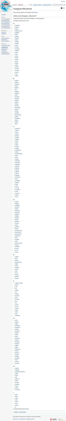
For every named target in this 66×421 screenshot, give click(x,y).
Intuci (16, 403)
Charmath (17, 162)
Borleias (17, 113)
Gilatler (16, 345)
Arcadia (17, 66)
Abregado (17, 25)
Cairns (16, 132)
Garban (17, 332)
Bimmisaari (17, 107)
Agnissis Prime (18, 30)
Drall (16, 241)
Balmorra (17, 84)
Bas (16, 89)
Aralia (16, 65)
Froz (16, 313)
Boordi (16, 109)
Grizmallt (17, 358)
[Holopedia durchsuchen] (58, 5)
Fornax (16, 306)
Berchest (17, 96)
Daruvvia (17, 212)
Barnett (16, 87)
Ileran (16, 396)
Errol (16, 271)
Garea (16, 334)
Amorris (17, 47)
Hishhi (16, 380)
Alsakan (17, 43)
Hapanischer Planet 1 (20, 371)
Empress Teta (18, 262)
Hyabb (16, 388)
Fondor (16, 304)
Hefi (16, 377)
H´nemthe (17, 389)
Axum (16, 74)
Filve (16, 297)
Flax (16, 302)
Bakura (16, 80)
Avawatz (17, 70)
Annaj (16, 54)
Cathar (16, 152)
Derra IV (17, 223)
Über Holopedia (22, 419)
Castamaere (18, 150)
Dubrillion (17, 246)
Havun (16, 375)
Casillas (17, 148)
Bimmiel (17, 105)
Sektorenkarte (22, 412)
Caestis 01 (17, 128)
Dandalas (17, 205)
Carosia (17, 146)
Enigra (16, 264)
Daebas (17, 203)
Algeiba (17, 36)
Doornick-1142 (18, 230)
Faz (16, 288)
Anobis (16, 57)
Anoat (16, 56)
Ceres (16, 157)
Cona (16, 178)
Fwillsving (17, 315)
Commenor (17, 177)
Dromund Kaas (18, 243)
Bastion (17, 91)
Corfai (16, 184)
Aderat (16, 29)
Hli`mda (17, 382)
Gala (16, 320)
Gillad (16, 347)
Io (15, 407)
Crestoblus (17, 189)
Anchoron (17, 48)
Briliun (16, 120)
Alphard (17, 41)
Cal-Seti (17, 134)
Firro (16, 301)
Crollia (16, 191)
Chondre (17, 168)
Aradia (16, 63)
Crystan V (17, 193)
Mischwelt (34, 12)
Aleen (16, 34)
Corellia (17, 182)
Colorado (17, 175)
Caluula (17, 135)
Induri (16, 399)
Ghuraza (17, 343)
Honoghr (17, 384)
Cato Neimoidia (18, 153)
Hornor (16, 386)
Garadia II (17, 331)
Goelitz (16, 350)
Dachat (16, 201)
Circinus (17, 169)
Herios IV (17, 379)
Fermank (17, 295)
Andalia (17, 50)
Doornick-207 (18, 232)
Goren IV (17, 352)
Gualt (16, 359)
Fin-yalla (17, 299)
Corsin (16, 186)
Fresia (16, 311)
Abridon (17, 27)
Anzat (16, 61)
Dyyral (16, 252)
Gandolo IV (17, 327)
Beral (16, 95)
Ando (16, 52)
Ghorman (17, 341)
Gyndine (17, 363)
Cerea (16, 155)
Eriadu (16, 269)
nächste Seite (25, 20)
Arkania (17, 68)
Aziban (16, 75)
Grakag (17, 356)
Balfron (16, 82)
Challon (17, 159)
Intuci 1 (16, 405)
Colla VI (17, 173)
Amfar (16, 45)
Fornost (17, 308)
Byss (16, 123)
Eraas (16, 265)
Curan (16, 196)
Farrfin (16, 284)
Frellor (16, 310)
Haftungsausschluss (30, 419)
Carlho (16, 144)
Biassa (16, 104)
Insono (16, 401)
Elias (16, 258)
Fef (16, 292)
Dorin (16, 237)
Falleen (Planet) (19, 283)
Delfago (17, 216)
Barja (16, 86)
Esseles (17, 276)
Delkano (17, 217)
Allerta (16, 39)
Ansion (16, 59)
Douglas (17, 239)
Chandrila (17, 160)
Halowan (17, 370)
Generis (17, 340)
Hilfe (62, 8)
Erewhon (17, 267)
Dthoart (17, 244)
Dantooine (17, 210)
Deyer (16, 225)
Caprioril (17, 139)
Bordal (16, 111)
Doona (16, 228)
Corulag (17, 187)
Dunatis (17, 248)
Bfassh (16, 102)
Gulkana (17, 361)
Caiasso (17, 130)
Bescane (17, 98)
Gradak (17, 354)
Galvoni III (17, 325)
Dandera (17, 207)
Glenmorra (17, 349)
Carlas (16, 143)
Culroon (17, 195)
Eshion (16, 274)
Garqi (16, 336)
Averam (17, 72)
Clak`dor (17, 171)
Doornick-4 (17, 235)
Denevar (17, 221)
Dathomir (17, 214)
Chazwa (17, 166)
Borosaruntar (18, 114)
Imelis (16, 398)
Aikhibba (17, 32)
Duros (16, 250)
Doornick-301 (18, 234)
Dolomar (17, 226)
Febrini (16, 290)
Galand (16, 322)
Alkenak (17, 38)
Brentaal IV (17, 118)
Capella (17, 137)
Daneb (16, 208)
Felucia (16, 293)
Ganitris (17, 329)
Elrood (16, 260)
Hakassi (17, 368)
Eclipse (16, 256)
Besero (16, 100)
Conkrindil (17, 180)
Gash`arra (17, 338)
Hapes (16, 373)
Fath (16, 286)
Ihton (16, 394)
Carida (16, 141)
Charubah (17, 164)
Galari (16, 323)
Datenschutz (15, 419)
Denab (16, 219)
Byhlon (16, 122)
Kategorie (16, 412)
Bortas (16, 116)
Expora (16, 278)
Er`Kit (16, 273)
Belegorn (17, 93)
